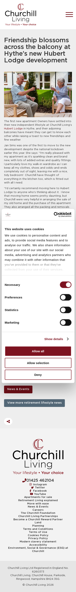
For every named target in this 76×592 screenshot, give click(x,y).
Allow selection (38, 362)
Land (38, 522)
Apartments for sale (38, 497)
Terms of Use (38, 532)
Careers (38, 510)
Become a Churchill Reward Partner (38, 519)
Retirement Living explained (38, 500)
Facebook (38, 490)
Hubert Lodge (13, 128)
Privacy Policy (38, 538)
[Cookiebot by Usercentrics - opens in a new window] (54, 214)
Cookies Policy (38, 535)
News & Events (18, 389)
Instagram (38, 484)
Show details (53, 339)
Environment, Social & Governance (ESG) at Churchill (38, 549)
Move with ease (38, 503)
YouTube (38, 494)
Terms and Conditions (38, 529)
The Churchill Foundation (38, 513)
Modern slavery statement (38, 541)
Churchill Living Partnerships (38, 516)
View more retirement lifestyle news (34, 403)
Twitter (38, 487)
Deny (38, 374)
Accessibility (38, 545)
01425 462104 (38, 480)
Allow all (38, 351)
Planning (38, 526)
